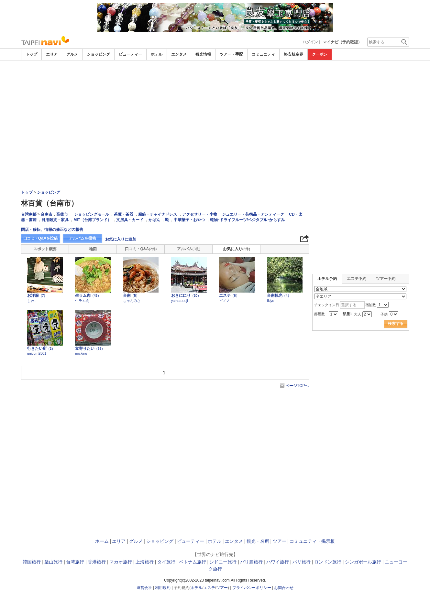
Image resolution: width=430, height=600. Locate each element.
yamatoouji (179, 301)
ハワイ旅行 (277, 561)
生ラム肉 (88, 295)
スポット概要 (45, 249)
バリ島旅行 (251, 561)
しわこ (32, 301)
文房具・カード (129, 220)
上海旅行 (145, 561)
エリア (52, 54)
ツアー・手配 (231, 54)
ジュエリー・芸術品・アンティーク (253, 214)
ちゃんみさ (132, 301)
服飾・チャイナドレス (157, 214)
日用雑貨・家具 (55, 220)
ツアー (279, 541)
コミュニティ (263, 54)
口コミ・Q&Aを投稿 (40, 238)
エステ (229, 295)
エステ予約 (356, 278)
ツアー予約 (385, 278)
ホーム (102, 541)
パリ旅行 (301, 561)
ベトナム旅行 (192, 561)
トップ (31, 54)
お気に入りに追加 (120, 239)
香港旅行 (97, 561)
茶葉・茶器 (123, 214)
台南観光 (279, 295)
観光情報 (203, 54)
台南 (131, 295)
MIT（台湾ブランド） (92, 220)
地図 (93, 249)
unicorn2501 (36, 353)
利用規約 (163, 587)
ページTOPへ (297, 385)
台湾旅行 (75, 561)
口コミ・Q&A (141, 249)
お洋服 (37, 295)
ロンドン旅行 (327, 561)
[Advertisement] (215, 78)
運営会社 (144, 587)
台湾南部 (29, 214)
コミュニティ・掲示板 (312, 541)
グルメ (72, 54)
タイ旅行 (166, 561)
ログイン (310, 42)
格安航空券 (293, 54)
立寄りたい (90, 348)
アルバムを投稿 (82, 238)
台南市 (46, 214)
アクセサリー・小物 (199, 214)
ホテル (156, 54)
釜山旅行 (53, 561)
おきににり (186, 295)
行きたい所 (41, 348)
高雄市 (62, 214)
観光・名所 (258, 541)
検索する (395, 323)
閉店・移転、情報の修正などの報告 (52, 229)
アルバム (188, 249)
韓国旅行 (32, 561)
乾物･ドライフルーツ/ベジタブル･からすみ (247, 220)
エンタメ (179, 54)
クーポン (319, 54)
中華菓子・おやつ (189, 220)
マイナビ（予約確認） (342, 42)
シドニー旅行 (223, 561)
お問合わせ (283, 587)
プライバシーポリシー (251, 587)
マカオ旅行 (120, 561)
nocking (81, 353)
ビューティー (130, 54)
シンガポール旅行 (363, 561)
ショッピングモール (91, 214)
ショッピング (98, 54)
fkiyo (270, 301)
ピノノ (224, 301)
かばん (154, 220)
